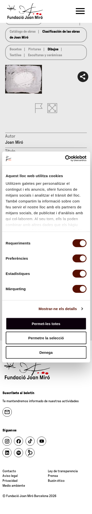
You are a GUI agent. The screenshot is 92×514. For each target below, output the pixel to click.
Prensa (53, 476)
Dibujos (53, 49)
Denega (46, 352)
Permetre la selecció (46, 338)
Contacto (9, 471)
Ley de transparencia (63, 471)
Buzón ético (56, 481)
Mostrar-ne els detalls (58, 309)
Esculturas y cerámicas (45, 55)
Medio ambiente (13, 485)
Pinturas (34, 49)
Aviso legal (10, 476)
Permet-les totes (46, 323)
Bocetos (16, 49)
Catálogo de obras (23, 31)
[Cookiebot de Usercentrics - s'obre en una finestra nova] (65, 158)
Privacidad (9, 481)
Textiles (15, 55)
